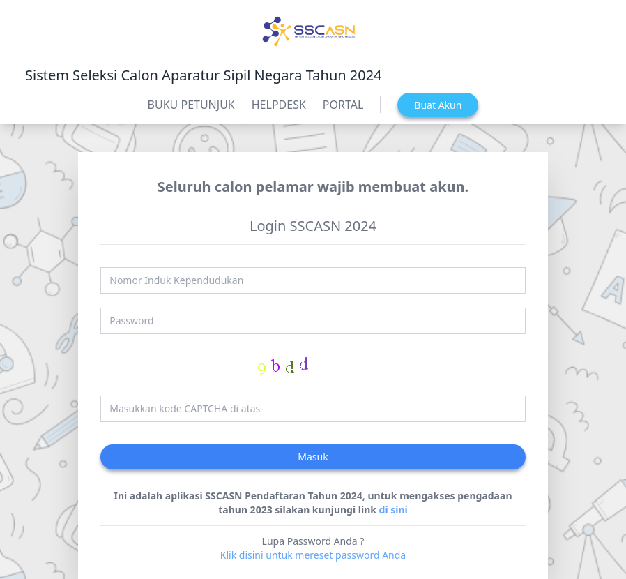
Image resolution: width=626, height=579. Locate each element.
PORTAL (343, 104)
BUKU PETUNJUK (191, 104)
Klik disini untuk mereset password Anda (313, 555)
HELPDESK (279, 104)
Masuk (313, 456)
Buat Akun (437, 105)
